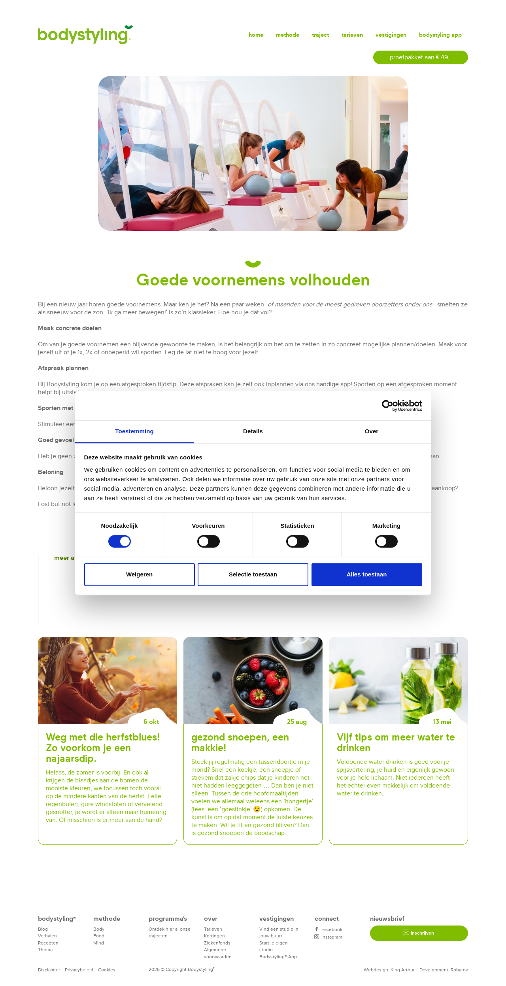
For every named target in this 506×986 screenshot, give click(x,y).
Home (256, 34)
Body (98, 929)
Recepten (48, 942)
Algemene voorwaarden (218, 953)
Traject (320, 34)
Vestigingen (391, 34)
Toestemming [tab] (134, 431)
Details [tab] (253, 431)
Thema (45, 949)
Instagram (328, 936)
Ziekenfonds (217, 942)
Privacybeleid (79, 969)
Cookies (106, 969)
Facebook (328, 929)
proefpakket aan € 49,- (421, 57)
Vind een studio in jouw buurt (278, 932)
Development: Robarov (443, 969)
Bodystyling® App (278, 956)
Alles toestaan (367, 574)
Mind (98, 942)
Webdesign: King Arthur (389, 969)
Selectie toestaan (253, 574)
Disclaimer (49, 969)
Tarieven (352, 34)
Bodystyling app (440, 34)
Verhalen (47, 935)
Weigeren (139, 574)
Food (98, 935)
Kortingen (214, 935)
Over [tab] (372, 431)
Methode (287, 34)
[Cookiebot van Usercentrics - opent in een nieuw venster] (387, 406)
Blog (43, 929)
